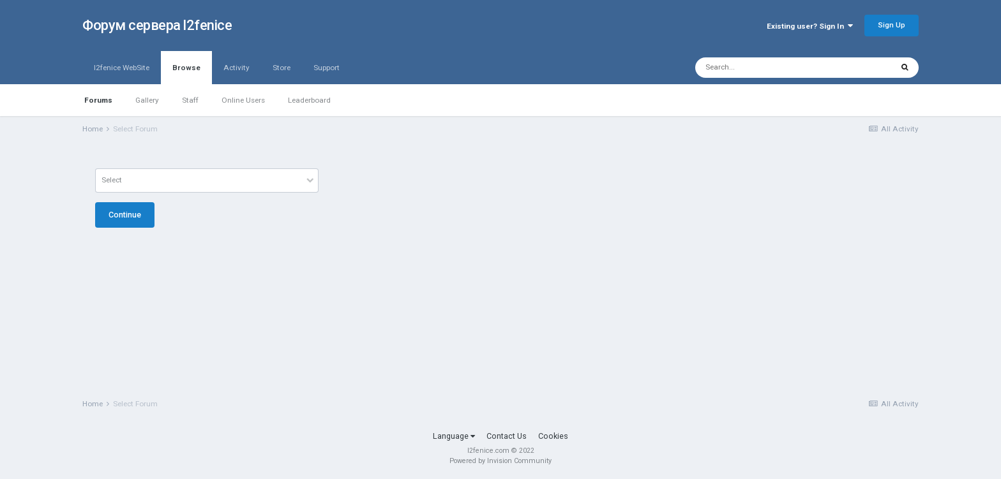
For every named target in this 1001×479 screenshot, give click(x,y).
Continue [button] (125, 214)
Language (454, 436)
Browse (186, 73)
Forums (98, 100)
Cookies (553, 436)
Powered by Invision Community (500, 461)
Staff (190, 100)
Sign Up (891, 24)
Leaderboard (309, 100)
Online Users (243, 100)
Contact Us (506, 436)
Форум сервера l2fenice (157, 25)
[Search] (763, 67)
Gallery (147, 100)
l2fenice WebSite (121, 67)
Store (281, 67)
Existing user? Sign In (810, 26)
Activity (236, 67)
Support (326, 67)
